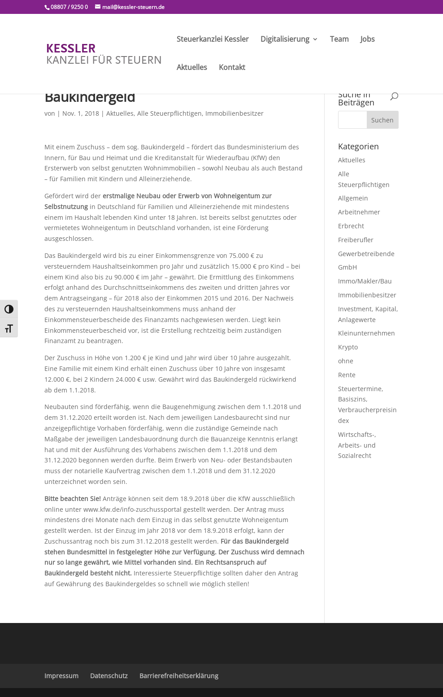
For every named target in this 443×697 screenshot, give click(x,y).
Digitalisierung (285, 40)
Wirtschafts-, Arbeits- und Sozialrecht (357, 445)
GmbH (347, 267)
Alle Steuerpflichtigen (169, 113)
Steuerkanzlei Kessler (213, 40)
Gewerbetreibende (366, 253)
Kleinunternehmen (366, 333)
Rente (347, 374)
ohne (345, 361)
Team (339, 40)
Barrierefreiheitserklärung (178, 675)
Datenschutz (109, 675)
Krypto (348, 347)
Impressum (61, 675)
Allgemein (353, 198)
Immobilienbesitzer (234, 113)
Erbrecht (351, 226)
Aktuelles (192, 68)
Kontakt (232, 68)
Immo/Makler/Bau (365, 281)
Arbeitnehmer (359, 212)
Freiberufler (356, 239)
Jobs (367, 40)
